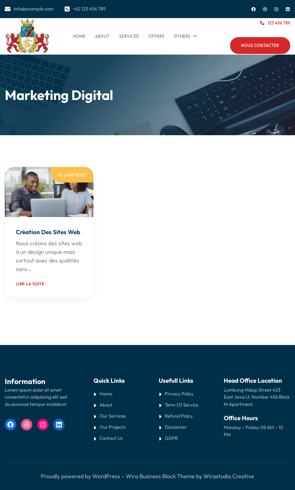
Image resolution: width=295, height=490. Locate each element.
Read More (46, 269)
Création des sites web (48, 232)
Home (79, 36)
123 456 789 (279, 22)
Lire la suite (30, 283)
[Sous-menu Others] (194, 34)
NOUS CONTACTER (260, 45)
